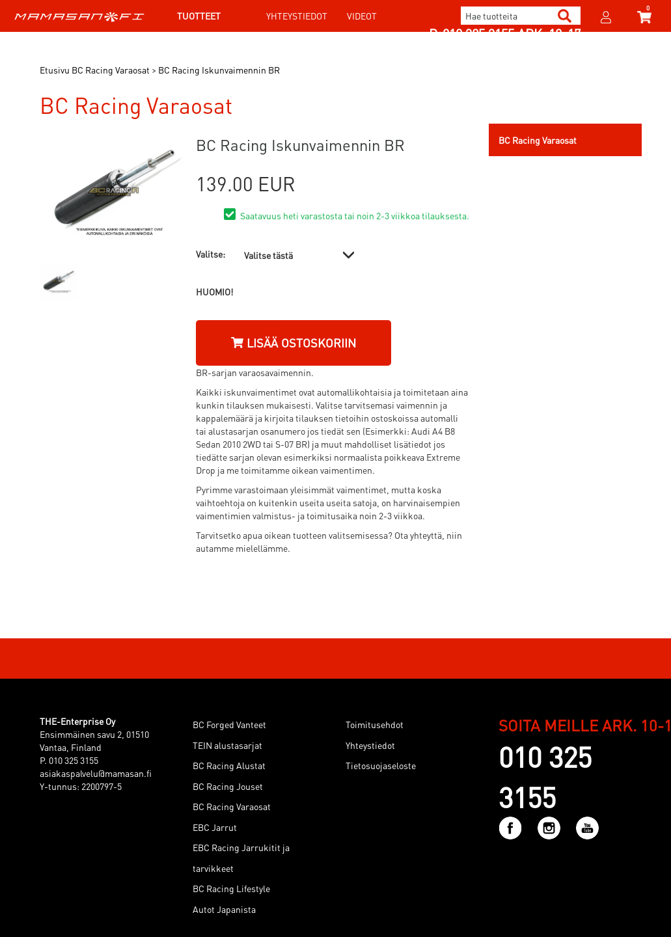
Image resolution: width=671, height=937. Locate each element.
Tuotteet (199, 15)
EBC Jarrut (215, 827)
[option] (58, 281)
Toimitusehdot (375, 724)
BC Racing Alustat (229, 765)
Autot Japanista (224, 909)
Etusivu (55, 69)
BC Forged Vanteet (229, 724)
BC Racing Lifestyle (231, 888)
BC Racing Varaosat (232, 806)
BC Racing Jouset (228, 786)
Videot (362, 15)
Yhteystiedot (296, 15)
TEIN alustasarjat (227, 745)
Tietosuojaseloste (381, 765)
